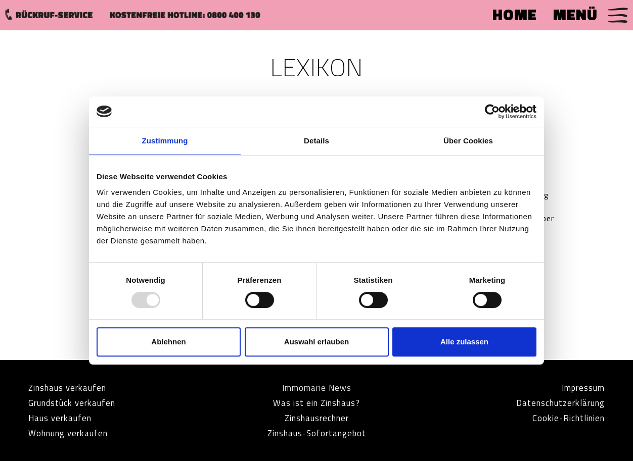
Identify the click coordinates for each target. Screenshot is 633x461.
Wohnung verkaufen (71, 433)
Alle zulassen (464, 341)
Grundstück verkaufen (75, 402)
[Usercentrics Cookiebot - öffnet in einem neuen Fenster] (492, 111)
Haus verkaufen (62, 418)
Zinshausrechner (316, 418)
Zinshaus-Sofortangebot (317, 433)
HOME (514, 14)
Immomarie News (316, 387)
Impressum (581, 387)
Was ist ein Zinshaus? (316, 402)
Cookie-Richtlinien (565, 418)
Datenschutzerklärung (556, 402)
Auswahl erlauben (316, 341)
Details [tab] (316, 140)
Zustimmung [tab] (165, 140)
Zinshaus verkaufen (70, 387)
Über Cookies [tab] (468, 140)
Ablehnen (168, 341)
